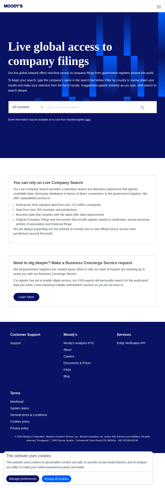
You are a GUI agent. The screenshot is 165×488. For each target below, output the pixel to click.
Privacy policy (19, 428)
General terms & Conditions (28, 415)
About (67, 349)
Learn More (26, 297)
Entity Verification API (131, 343)
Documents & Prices (77, 363)
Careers (69, 356)
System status (19, 408)
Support (15, 343)
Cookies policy (20, 421)
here (87, 119)
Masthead (16, 401)
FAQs (67, 369)
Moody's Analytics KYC (79, 343)
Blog (67, 376)
